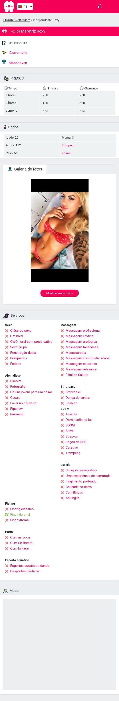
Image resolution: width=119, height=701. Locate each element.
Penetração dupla (23, 353)
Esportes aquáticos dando (29, 566)
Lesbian (71, 403)
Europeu (67, 145)
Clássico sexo (20, 331)
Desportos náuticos (25, 571)
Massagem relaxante (81, 369)
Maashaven (14, 62)
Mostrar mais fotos (59, 293)
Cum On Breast (21, 543)
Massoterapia (76, 353)
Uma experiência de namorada (88, 476)
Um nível (16, 336)
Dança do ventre (78, 398)
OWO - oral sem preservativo (31, 342)
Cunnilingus (74, 492)
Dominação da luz (79, 420)
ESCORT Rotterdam (16, 20)
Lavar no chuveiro (23, 403)
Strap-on (72, 436)
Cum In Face (19, 548)
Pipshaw (16, 409)
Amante (71, 414)
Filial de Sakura (77, 375)
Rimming (16, 414)
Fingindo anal (20, 515)
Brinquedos (18, 358)
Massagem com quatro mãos (88, 358)
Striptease (73, 392)
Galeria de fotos (25, 169)
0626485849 (18, 43)
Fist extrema (19, 520)
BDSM (70, 425)
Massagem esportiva (81, 364)
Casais (15, 398)
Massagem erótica (79, 336)
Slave (70, 431)
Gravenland (14, 52)
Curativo (72, 447)
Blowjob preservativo (81, 470)
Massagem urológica (81, 342)
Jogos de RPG (76, 442)
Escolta (16, 381)
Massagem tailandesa (82, 347)
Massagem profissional (83, 331)
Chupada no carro (79, 487)
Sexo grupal (19, 347)
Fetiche (15, 364)
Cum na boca (20, 537)
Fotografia (17, 387)
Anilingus (72, 498)
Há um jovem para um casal (31, 392)
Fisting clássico (22, 509)
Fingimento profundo (81, 481)
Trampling (73, 453)
